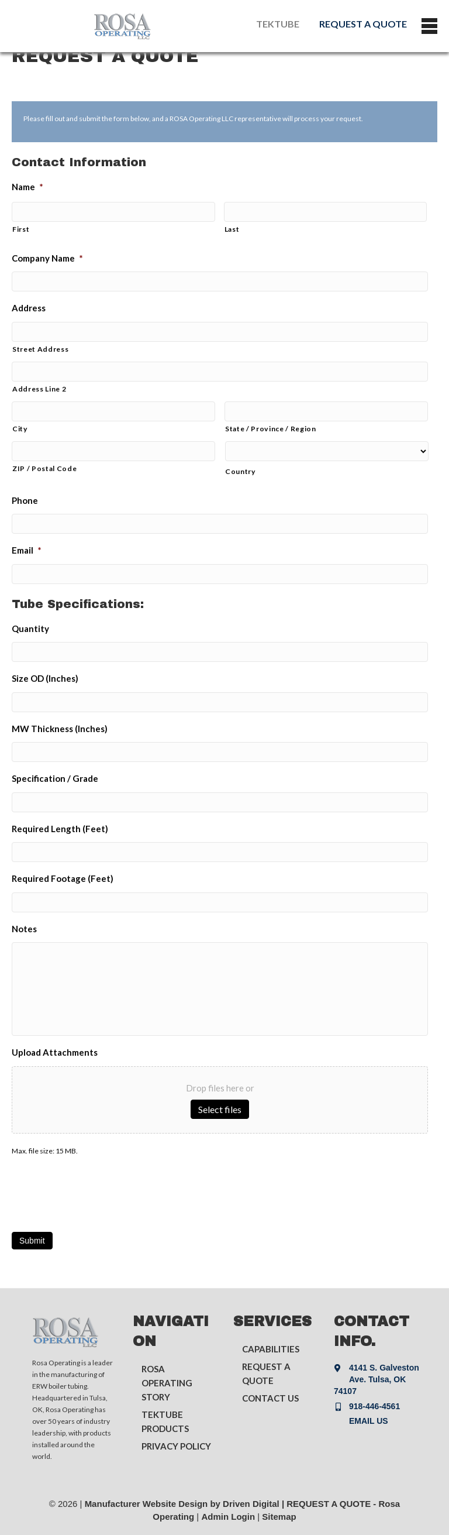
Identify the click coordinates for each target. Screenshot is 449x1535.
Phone (25, 500)
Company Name (47, 258)
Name (27, 186)
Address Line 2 (39, 388)
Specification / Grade (55, 778)
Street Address (40, 349)
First (20, 229)
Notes (24, 928)
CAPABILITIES (270, 1349)
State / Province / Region (270, 428)
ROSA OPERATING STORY (166, 1383)
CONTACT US (270, 1398)
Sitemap (279, 1517)
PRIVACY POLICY (176, 1446)
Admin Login (228, 1517)
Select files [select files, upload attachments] (219, 1109)
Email (27, 550)
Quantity (30, 628)
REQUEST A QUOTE (363, 23)
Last (232, 229)
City (20, 428)
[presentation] (100, 1190)
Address (29, 308)
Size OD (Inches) (45, 678)
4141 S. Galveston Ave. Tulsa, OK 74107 (376, 1379)
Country (240, 471)
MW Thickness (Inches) (60, 728)
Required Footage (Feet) (62, 878)
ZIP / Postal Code (44, 468)
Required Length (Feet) (60, 828)
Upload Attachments (55, 1052)
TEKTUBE (277, 23)
